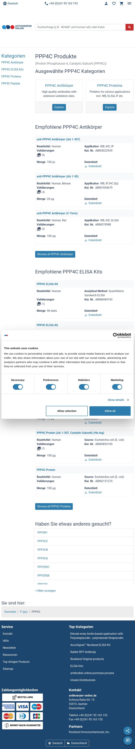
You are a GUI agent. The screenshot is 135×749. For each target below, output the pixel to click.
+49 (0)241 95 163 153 (61, 3)
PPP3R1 (42, 532)
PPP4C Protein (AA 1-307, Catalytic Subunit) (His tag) (70, 432)
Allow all (110, 410)
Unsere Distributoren (82, 680)
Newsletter (9, 647)
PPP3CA (42, 558)
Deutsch (10, 3)
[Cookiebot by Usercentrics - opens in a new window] (115, 335)
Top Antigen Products (16, 661)
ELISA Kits (76, 666)
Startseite (10, 611)
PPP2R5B (43, 575)
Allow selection (66, 410)
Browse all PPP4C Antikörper (55, 254)
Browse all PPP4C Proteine (53, 506)
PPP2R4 (42, 584)
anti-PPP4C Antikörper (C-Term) (57, 213)
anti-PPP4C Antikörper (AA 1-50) (58, 176)
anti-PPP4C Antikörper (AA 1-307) (58, 139)
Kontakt (7, 633)
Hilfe (6, 640)
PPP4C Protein (46, 470)
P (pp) (24, 611)
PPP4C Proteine (109, 85)
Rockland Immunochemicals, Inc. (89, 732)
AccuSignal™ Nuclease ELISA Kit (90, 645)
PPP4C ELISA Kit (47, 284)
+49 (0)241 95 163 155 (88, 719)
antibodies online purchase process (92, 673)
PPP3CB (42, 549)
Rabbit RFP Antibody (83, 652)
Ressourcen (10, 654)
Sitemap (8, 668)
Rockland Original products (87, 659)
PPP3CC (42, 541)
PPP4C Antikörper (59, 85)
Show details (116, 399)
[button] (45, 590)
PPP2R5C (43, 567)
